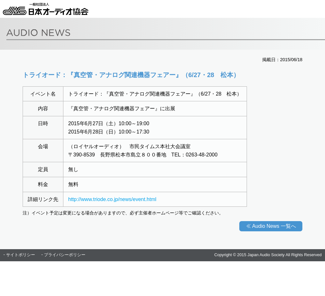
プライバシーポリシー (64, 254)
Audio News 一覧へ (274, 226)
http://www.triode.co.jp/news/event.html (112, 199)
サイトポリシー (20, 254)
